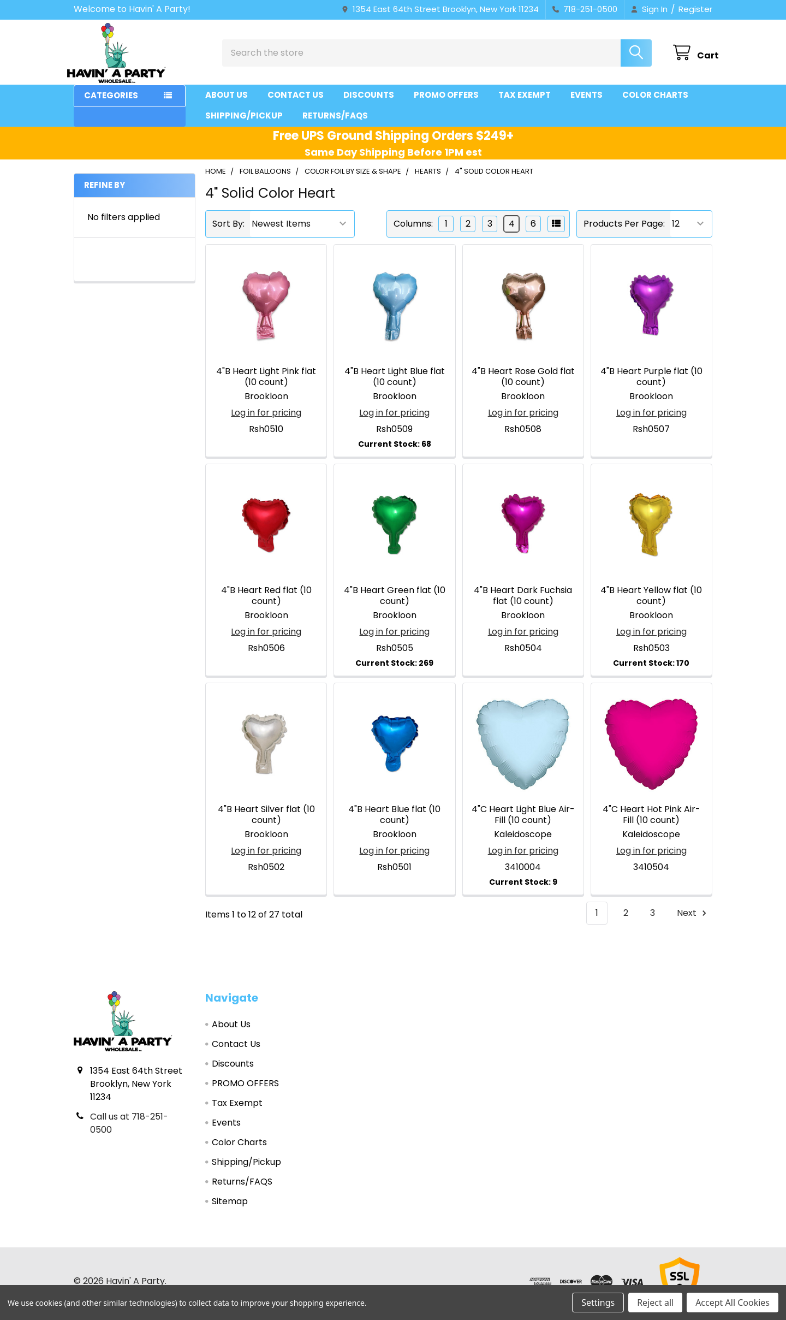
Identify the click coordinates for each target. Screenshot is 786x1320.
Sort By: (228, 228)
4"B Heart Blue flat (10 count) (394, 819)
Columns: (413, 228)
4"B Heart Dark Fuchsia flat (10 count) (523, 600)
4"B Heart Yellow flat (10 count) (651, 600)
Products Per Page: (624, 228)
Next (693, 917)
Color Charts (655, 99)
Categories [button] (111, 100)
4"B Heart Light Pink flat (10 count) (266, 381)
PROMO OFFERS (446, 99)
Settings (598, 1303)
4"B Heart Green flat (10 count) (394, 600)
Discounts (368, 99)
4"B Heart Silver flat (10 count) (266, 819)
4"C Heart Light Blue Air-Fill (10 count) (523, 819)
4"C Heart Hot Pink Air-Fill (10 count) (651, 819)
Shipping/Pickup (244, 120)
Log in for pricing (266, 417)
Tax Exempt (524, 99)
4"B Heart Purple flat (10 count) (651, 381)
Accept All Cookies (732, 1303)
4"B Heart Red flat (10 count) (266, 600)
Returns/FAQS (335, 120)
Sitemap (230, 1206)
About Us (226, 99)
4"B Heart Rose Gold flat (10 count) (523, 381)
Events (586, 99)
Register (695, 9)
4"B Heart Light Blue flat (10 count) (394, 381)
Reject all (655, 1303)
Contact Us (295, 99)
